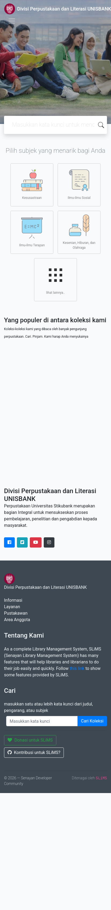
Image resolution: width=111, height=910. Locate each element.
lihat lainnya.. (55, 279)
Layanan (12, 606)
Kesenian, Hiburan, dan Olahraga (79, 232)
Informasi (13, 600)
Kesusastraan (32, 184)
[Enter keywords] (42, 721)
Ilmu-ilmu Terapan (32, 232)
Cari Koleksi (92, 721)
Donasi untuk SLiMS (30, 740)
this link (77, 668)
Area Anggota (17, 619)
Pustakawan (15, 613)
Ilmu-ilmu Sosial (79, 184)
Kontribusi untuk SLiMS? (34, 752)
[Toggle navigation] (11, 21)
